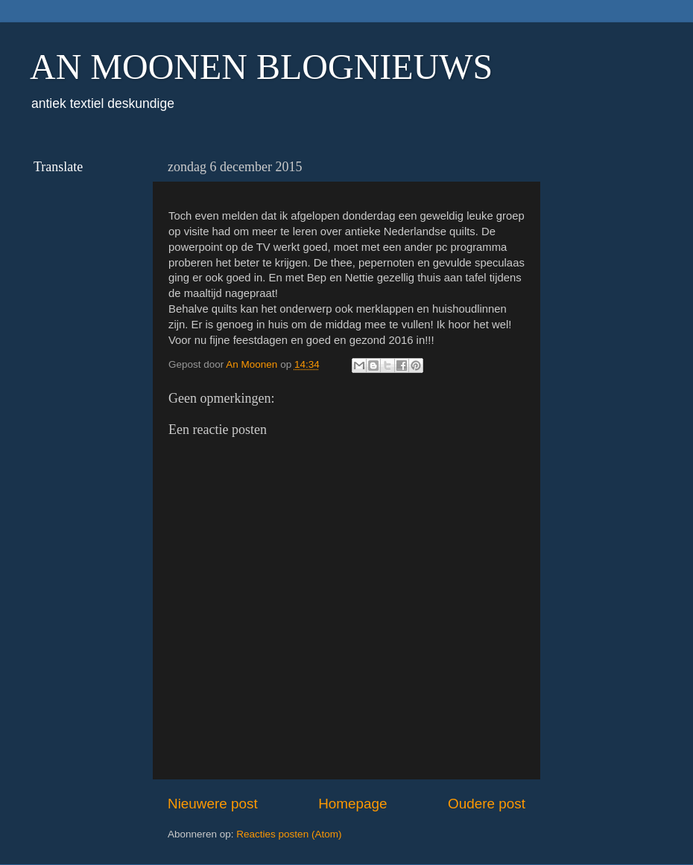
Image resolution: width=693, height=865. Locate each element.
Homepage (352, 803)
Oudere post (486, 803)
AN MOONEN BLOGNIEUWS (261, 66)
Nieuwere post (213, 803)
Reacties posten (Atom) (288, 834)
